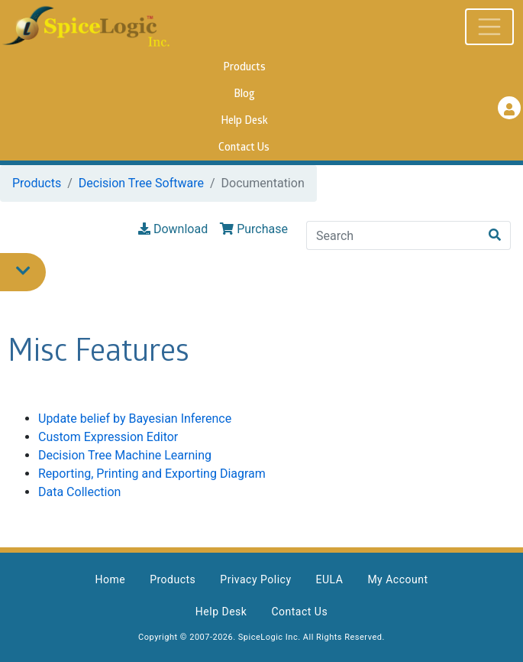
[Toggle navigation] (489, 26)
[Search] (393, 235)
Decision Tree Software (141, 183)
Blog (244, 94)
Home (110, 579)
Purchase (254, 229)
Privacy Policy (255, 579)
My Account (397, 579)
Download (173, 229)
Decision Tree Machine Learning (124, 455)
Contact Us (244, 148)
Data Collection (79, 492)
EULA (330, 579)
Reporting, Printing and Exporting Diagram (152, 473)
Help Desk (244, 121)
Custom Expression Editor (108, 437)
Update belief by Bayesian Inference (134, 418)
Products (244, 67)
